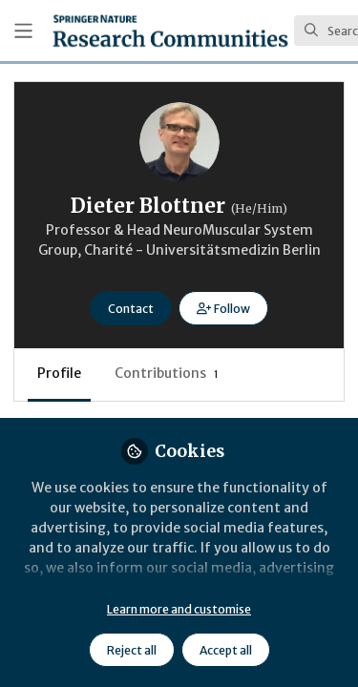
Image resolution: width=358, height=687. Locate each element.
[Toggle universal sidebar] (23, 31)
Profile (59, 373)
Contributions (167, 373)
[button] (223, 308)
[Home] (170, 30)
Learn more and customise (179, 609)
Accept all (226, 650)
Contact (131, 309)
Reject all (132, 650)
